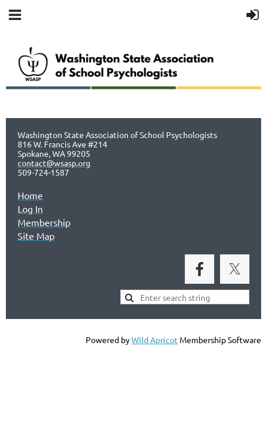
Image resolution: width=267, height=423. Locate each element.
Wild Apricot (154, 339)
